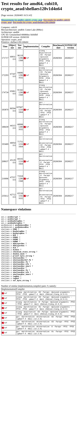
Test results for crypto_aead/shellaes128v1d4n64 (34, 22)
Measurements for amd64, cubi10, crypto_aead (21, 20)
